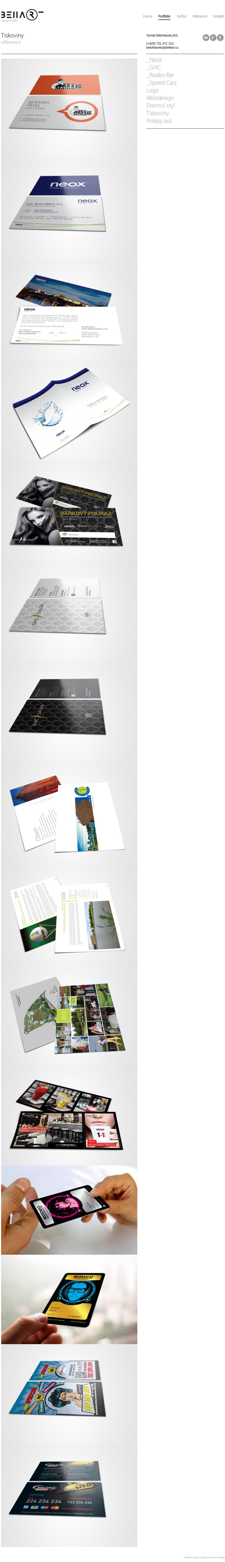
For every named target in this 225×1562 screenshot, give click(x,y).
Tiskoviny (157, 113)
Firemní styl (160, 106)
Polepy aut (159, 121)
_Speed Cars (161, 83)
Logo (152, 91)
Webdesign (160, 98)
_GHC (153, 68)
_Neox (154, 60)
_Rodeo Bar (160, 75)
